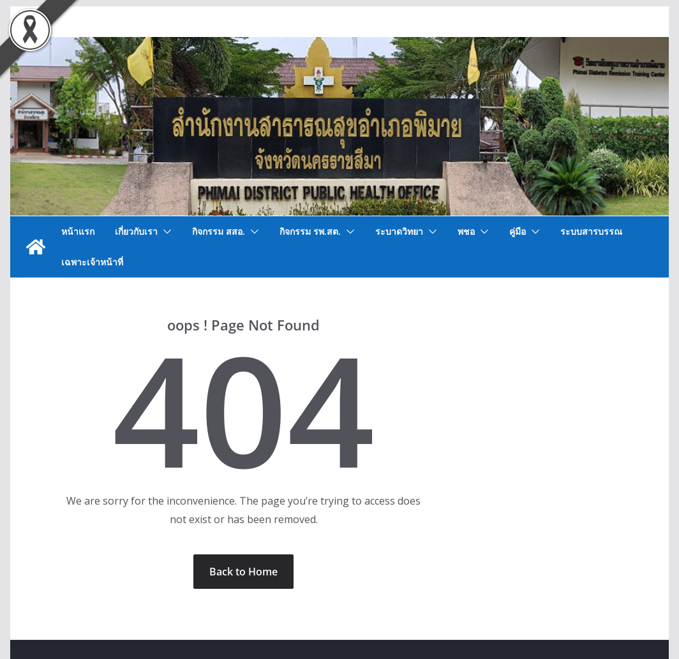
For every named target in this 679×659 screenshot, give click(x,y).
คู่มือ (517, 231)
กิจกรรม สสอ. (218, 231)
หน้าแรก (77, 231)
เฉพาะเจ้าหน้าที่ (92, 262)
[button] (165, 232)
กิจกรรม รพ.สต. (310, 231)
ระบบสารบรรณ (591, 231)
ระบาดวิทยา (399, 231)
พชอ (466, 231)
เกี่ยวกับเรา (136, 231)
